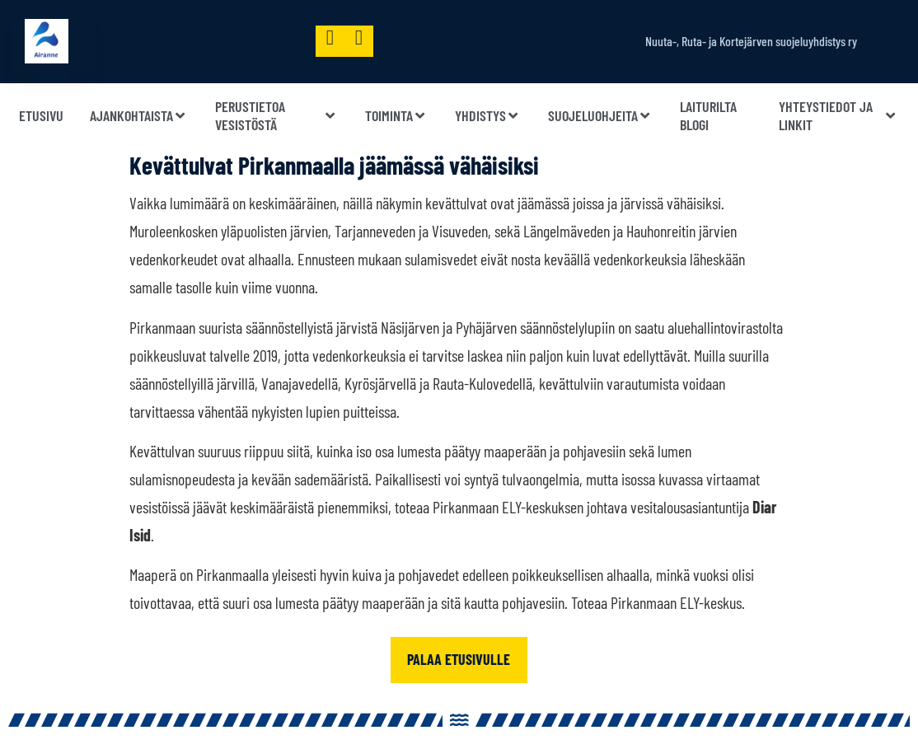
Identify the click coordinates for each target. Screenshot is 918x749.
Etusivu (41, 115)
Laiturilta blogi (708, 115)
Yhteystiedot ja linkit (839, 115)
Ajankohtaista (139, 115)
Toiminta (397, 115)
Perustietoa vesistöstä (277, 115)
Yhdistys (488, 115)
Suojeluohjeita (600, 115)
